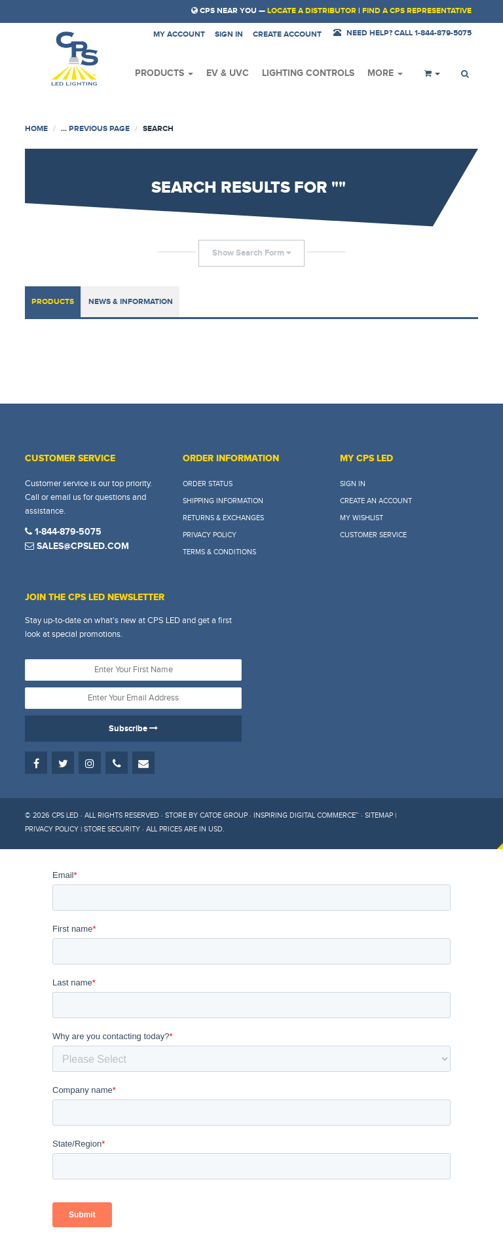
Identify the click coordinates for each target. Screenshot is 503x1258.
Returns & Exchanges (223, 518)
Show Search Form (251, 253)
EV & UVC (227, 73)
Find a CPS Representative (417, 11)
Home (36, 129)
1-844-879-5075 (63, 531)
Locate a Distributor (311, 11)
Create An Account (376, 501)
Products (164, 73)
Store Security (112, 829)
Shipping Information (223, 501)
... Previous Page (95, 129)
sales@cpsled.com (77, 546)
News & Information (130, 302)
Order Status (208, 484)
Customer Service (373, 535)
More (385, 73)
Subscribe (133, 728)
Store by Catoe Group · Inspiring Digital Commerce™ (262, 815)
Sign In (352, 484)
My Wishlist (361, 518)
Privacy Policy (209, 535)
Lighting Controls (308, 73)
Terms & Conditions (219, 552)
